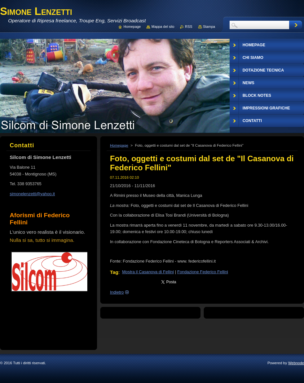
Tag (114, 272)
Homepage (119, 145)
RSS (188, 26)
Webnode (296, 363)
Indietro (117, 292)
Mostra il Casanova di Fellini (148, 271)
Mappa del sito (162, 26)
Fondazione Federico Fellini (202, 271)
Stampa (209, 26)
